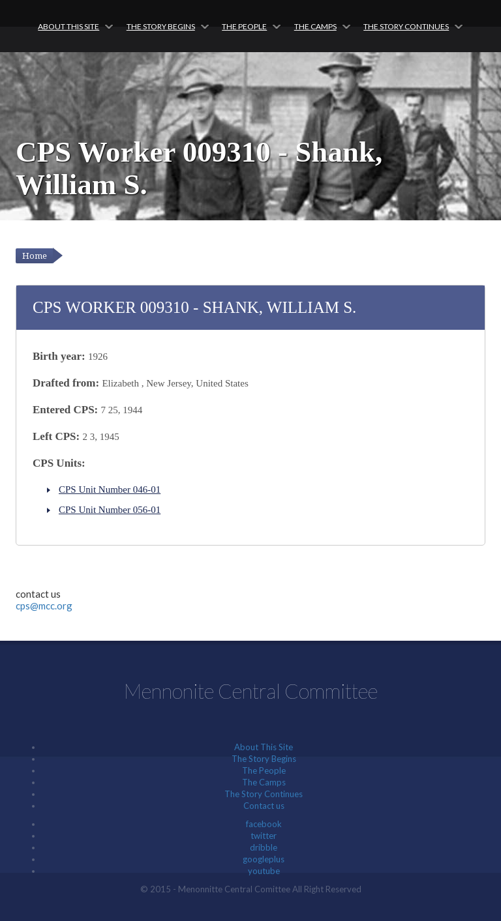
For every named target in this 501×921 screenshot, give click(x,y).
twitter (263, 835)
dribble (263, 847)
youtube (264, 871)
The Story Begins (161, 26)
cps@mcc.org (44, 605)
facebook (264, 824)
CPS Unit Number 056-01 (109, 509)
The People (244, 26)
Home (34, 256)
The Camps (315, 26)
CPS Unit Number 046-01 (109, 489)
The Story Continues (406, 26)
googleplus (263, 859)
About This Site (68, 26)
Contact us (263, 805)
